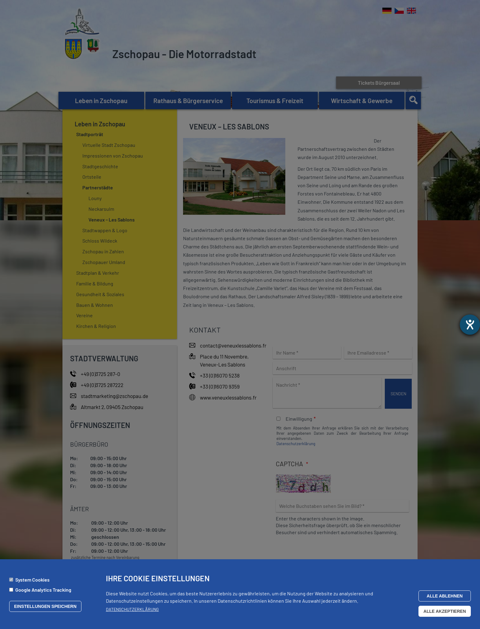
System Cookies (32, 581)
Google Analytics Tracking (43, 591)
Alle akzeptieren (444, 612)
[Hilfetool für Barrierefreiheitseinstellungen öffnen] (470, 324)
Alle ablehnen (445, 597)
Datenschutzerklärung (132, 610)
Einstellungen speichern (45, 607)
